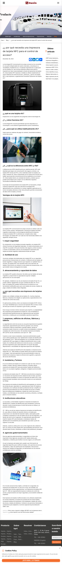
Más (48, 54)
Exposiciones (40, 36)
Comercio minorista (30, 531)
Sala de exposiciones (28, 36)
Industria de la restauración (26, 531)
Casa (2, 40)
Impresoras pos (4, 531)
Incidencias (17, 36)
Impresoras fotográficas (10, 541)
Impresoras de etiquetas (10, 531)
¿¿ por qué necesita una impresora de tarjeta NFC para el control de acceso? (31, 40)
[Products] (3, 2)
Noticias (49, 36)
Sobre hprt (8, 36)
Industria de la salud (30, 534)
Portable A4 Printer (4, 544)
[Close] (60, 548)
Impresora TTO (10, 536)
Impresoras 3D (10, 539)
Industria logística (26, 534)
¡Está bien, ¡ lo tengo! (31, 560)
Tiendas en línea (20, 534)
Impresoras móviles (4, 534)
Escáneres (4, 536)
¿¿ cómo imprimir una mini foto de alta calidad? (21, 512)
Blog (55, 36)
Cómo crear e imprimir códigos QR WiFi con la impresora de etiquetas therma (28, 510)
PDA (2, 541)
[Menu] (58, 2)
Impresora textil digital (4, 539)
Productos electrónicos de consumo (10, 534)
